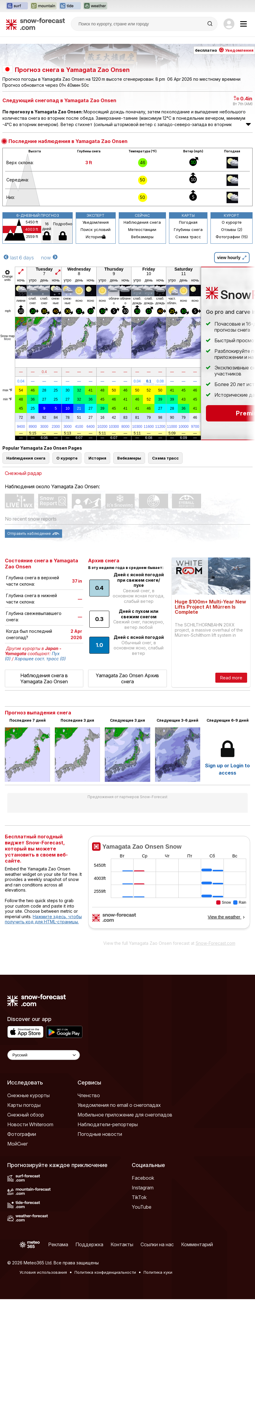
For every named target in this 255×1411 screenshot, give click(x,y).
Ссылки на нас (157, 1244)
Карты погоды (24, 1105)
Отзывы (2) (231, 229)
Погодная (188, 222)
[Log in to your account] (229, 23)
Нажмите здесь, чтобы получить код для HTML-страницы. (43, 919)
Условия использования (43, 1272)
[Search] (210, 24)
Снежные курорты (28, 1095)
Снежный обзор (25, 1115)
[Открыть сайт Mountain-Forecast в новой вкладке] (43, 6)
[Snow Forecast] (35, 24)
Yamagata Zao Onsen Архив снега (127, 678)
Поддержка (89, 1244)
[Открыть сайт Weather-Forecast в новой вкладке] (95, 6)
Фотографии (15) (232, 236)
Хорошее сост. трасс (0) (40, 658)
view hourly (232, 257)
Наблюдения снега (142, 222)
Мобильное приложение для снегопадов (125, 1115)
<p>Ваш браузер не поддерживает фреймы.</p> (169, 886)
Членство (89, 1095)
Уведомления (95, 222)
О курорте (232, 222)
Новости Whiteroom (30, 1124)
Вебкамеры (142, 236)
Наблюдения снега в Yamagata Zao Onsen (44, 678)
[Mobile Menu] (243, 23)
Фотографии (21, 1134)
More (7, 339)
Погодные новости (100, 1134)
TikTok (139, 1197)
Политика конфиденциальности (105, 1272)
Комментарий (197, 1244)
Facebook (143, 1178)
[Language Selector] (43, 1055)
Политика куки (158, 1272)
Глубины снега (188, 229)
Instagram (143, 1188)
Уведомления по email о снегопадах (119, 1105)
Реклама (58, 1244)
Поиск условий (96, 229)
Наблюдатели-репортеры (108, 1124)
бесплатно (224, 50)
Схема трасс (188, 236)
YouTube (141, 1207)
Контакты (122, 1244)
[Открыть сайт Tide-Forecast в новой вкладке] (70, 6)
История (95, 236)
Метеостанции (142, 229)
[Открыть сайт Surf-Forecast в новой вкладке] (17, 6)
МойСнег (17, 1144)
